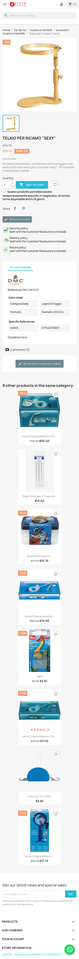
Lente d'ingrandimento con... (39, 436)
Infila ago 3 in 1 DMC (39, 796)
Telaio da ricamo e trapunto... (39, 496)
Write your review (17, 219)
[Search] (39, 15)
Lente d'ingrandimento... (39, 616)
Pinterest (23, 208)
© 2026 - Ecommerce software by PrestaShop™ (32, 954)
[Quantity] (7, 185)
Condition (14, 337)
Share (14, 208)
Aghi (39, 676)
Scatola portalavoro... (39, 556)
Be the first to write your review (39, 364)
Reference (15, 290)
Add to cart (31, 185)
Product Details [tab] (20, 267)
